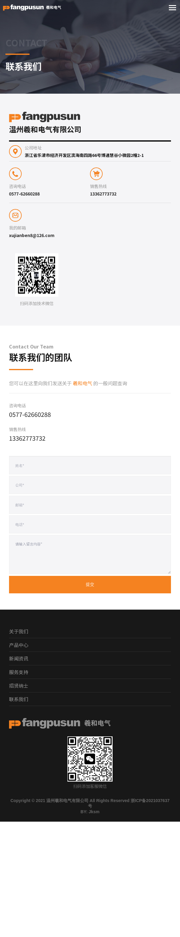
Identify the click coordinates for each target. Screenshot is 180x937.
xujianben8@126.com (31, 235)
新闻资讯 (18, 658)
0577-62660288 (24, 194)
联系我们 (18, 699)
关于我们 (18, 631)
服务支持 (18, 672)
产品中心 (18, 644)
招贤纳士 (18, 685)
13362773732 (103, 194)
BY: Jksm (90, 811)
